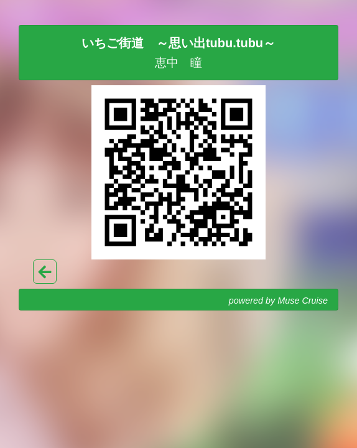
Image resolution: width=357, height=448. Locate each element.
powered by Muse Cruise (278, 301)
